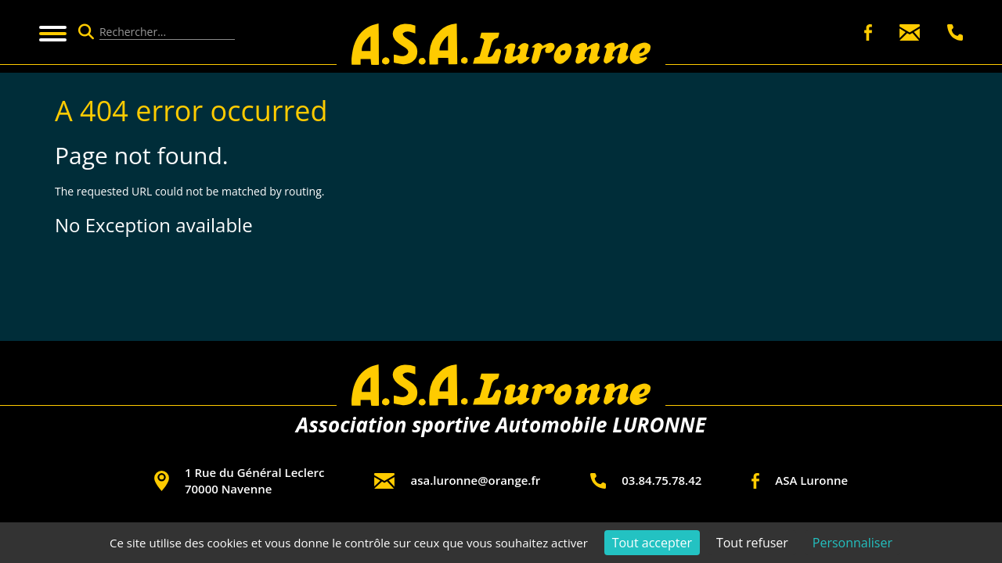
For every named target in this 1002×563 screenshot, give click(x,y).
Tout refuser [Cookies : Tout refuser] (752, 542)
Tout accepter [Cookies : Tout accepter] (652, 542)
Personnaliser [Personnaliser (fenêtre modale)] (852, 542)
